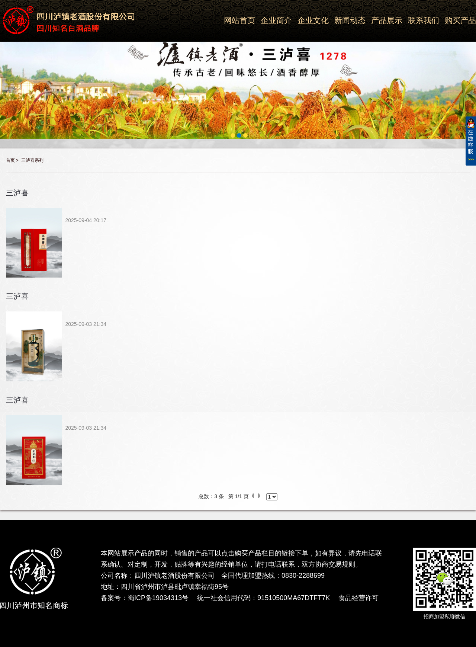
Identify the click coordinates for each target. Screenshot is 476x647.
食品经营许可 (358, 598)
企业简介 (276, 20)
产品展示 (386, 20)
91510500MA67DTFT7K (293, 598)
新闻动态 (350, 20)
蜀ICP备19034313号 (158, 598)
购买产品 (460, 20)
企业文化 (313, 20)
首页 (10, 160)
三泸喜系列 (32, 160)
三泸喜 (17, 193)
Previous (4, 65)
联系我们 (423, 20)
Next (471, 65)
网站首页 (239, 20)
